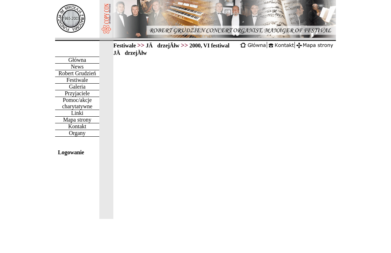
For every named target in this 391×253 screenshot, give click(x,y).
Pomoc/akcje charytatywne (77, 103)
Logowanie (71, 152)
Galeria (77, 87)
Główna (77, 60)
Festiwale (77, 80)
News (77, 67)
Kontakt (77, 126)
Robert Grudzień (77, 73)
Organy (77, 133)
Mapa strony (77, 120)
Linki (77, 113)
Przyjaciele (77, 93)
